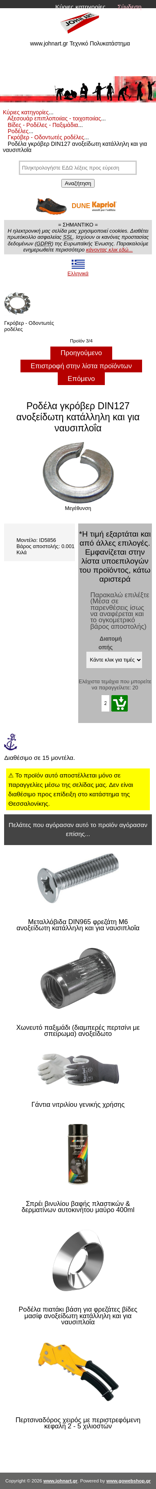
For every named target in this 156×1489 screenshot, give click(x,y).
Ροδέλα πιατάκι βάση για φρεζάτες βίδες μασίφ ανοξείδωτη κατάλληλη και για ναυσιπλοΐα (78, 1315)
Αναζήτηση (78, 183)
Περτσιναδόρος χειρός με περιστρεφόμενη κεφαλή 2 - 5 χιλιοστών (78, 1423)
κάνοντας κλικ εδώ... (109, 250)
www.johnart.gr (60, 1480)
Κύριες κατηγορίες (80, 6)
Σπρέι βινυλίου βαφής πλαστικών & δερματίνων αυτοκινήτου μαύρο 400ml (78, 1207)
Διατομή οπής (110, 642)
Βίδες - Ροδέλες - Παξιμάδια (43, 125)
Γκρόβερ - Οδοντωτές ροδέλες (46, 137)
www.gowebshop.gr (128, 1480)
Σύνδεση (130, 6)
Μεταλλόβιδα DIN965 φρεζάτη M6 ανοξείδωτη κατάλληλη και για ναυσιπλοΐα (78, 925)
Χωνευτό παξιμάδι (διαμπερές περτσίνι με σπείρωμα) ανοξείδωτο (78, 1030)
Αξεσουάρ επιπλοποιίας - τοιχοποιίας (54, 118)
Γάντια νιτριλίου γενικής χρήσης (78, 1104)
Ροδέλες (18, 131)
